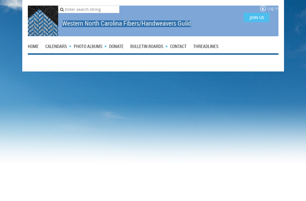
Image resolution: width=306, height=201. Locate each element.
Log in (272, 8)
